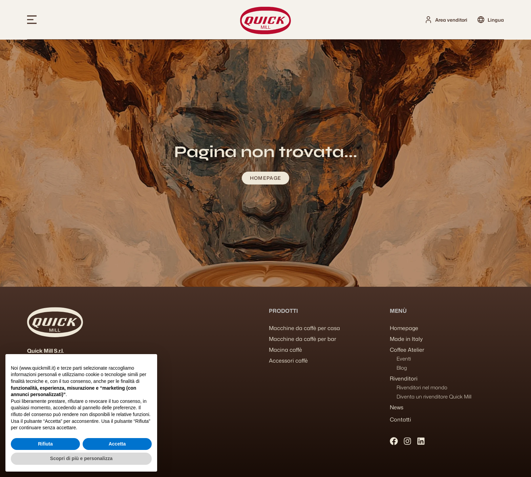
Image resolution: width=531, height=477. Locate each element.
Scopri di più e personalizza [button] (81, 458)
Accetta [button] (117, 444)
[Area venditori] (428, 19)
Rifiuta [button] (45, 444)
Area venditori (451, 20)
